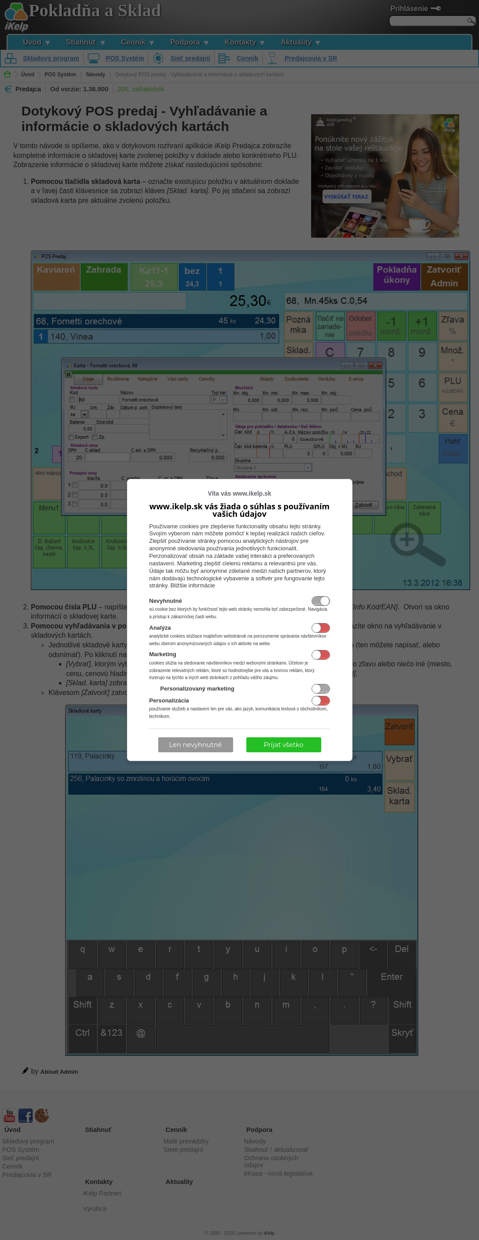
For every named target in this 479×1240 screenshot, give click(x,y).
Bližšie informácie (193, 585)
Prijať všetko (284, 745)
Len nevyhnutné (195, 745)
